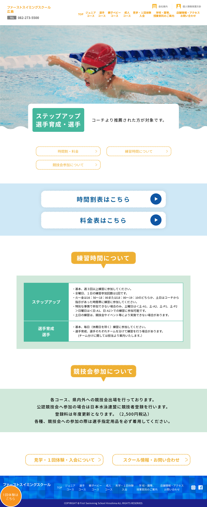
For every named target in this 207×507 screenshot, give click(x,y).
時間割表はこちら (103, 199)
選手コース (102, 14)
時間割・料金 (68, 151)
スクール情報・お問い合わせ (151, 460)
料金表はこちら (103, 220)
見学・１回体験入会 (142, 14)
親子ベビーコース (114, 14)
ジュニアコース (91, 14)
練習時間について (139, 151)
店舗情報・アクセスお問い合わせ (188, 14)
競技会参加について (68, 164)
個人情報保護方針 (192, 6)
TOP (80, 14)
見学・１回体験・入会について (64, 460)
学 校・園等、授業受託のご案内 (147, 487)
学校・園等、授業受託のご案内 (163, 14)
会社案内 (163, 6)
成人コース (127, 14)
